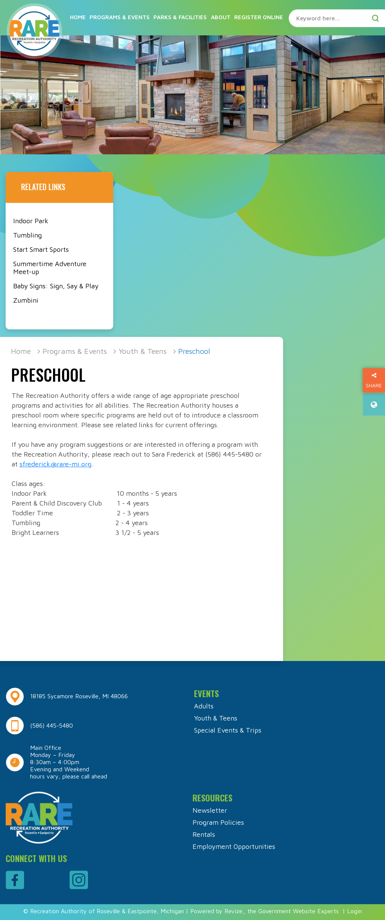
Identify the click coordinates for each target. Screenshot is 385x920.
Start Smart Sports (41, 249)
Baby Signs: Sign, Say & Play (56, 286)
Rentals (203, 834)
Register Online (258, 17)
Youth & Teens (142, 351)
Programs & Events (119, 17)
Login (354, 911)
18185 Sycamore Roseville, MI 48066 (79, 696)
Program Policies (218, 822)
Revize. (234, 911)
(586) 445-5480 (51, 725)
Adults (204, 706)
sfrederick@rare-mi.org (55, 464)
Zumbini (25, 300)
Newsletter (209, 810)
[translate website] (374, 404)
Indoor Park (31, 221)
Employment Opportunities (233, 846)
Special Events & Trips (227, 730)
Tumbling (27, 235)
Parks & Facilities (180, 17)
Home (78, 17)
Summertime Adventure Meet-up (49, 268)
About (220, 17)
